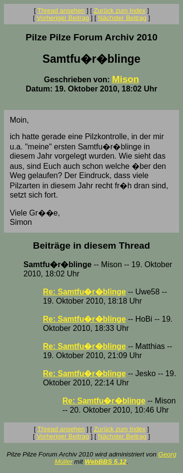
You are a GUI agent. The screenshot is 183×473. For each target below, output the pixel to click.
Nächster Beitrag (122, 17)
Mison (125, 79)
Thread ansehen (61, 10)
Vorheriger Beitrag (63, 17)
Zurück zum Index (119, 10)
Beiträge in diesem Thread (91, 245)
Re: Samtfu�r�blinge (84, 292)
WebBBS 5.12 (106, 461)
